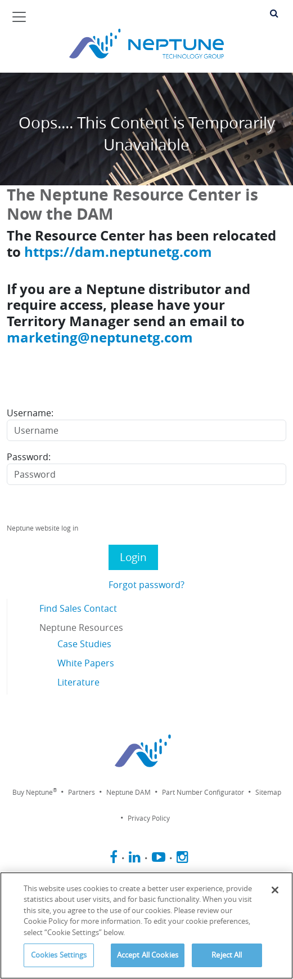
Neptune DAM (128, 791)
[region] (146, 925)
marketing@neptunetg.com (100, 337)
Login (133, 557)
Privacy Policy (149, 817)
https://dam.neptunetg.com (118, 251)
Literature (78, 682)
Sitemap (268, 791)
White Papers (85, 663)
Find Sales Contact (78, 608)
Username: (30, 413)
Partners (81, 791)
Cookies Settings (59, 955)
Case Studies (84, 644)
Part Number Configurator (203, 791)
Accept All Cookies (147, 955)
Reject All (226, 955)
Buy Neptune (34, 791)
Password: (29, 457)
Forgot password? (146, 584)
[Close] (275, 890)
